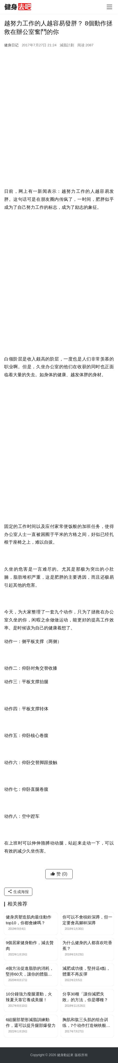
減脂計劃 (67, 45)
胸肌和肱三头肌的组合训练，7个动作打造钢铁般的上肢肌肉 (86, 1022)
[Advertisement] (59, 126)
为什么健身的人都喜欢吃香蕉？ (87, 945)
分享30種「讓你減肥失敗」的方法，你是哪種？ (85, 997)
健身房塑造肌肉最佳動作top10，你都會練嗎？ (28, 920)
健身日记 (11, 45)
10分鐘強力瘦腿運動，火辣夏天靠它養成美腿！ (29, 997)
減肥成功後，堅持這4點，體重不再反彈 (86, 971)
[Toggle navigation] (109, 7)
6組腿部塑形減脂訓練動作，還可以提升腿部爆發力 (31, 1022)
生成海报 (18, 892)
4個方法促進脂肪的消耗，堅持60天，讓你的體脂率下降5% (30, 971)
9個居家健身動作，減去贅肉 (30, 945)
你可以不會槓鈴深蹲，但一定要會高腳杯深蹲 (87, 920)
